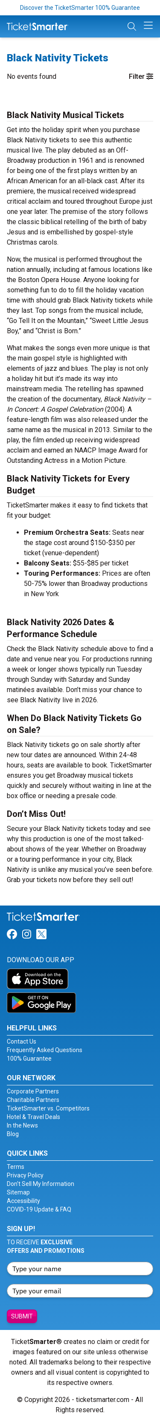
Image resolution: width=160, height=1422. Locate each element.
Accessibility (23, 1200)
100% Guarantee (29, 1058)
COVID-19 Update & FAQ (39, 1209)
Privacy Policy (25, 1175)
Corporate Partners (33, 1091)
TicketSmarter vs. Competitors (48, 1108)
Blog (13, 1134)
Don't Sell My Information (40, 1183)
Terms (15, 1166)
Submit (22, 1316)
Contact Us (21, 1041)
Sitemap (18, 1192)
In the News (22, 1125)
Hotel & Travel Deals (33, 1116)
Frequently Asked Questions (44, 1050)
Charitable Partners (33, 1099)
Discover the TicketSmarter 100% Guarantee (80, 7)
